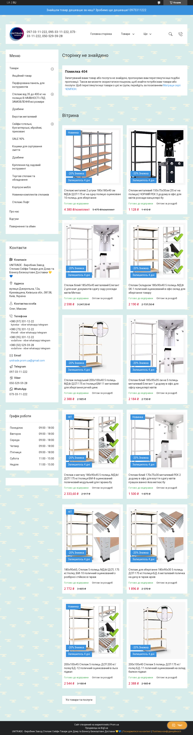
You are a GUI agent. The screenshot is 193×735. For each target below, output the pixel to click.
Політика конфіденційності (166, 731)
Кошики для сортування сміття (27, 148)
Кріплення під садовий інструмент (26, 167)
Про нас (14, 211)
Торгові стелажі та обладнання (23, 178)
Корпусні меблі (21, 187)
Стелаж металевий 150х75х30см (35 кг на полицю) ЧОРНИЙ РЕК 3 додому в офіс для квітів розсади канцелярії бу (155, 194)
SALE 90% (18, 138)
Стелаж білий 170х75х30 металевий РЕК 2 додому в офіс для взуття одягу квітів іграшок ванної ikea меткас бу (155, 478)
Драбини (18, 109)
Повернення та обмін (22, 226)
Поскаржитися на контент (137, 731)
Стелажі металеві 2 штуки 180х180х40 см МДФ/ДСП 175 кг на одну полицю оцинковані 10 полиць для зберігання (92, 194)
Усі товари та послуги (79, 699)
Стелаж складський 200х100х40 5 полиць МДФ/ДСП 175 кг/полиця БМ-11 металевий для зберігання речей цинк (91, 384)
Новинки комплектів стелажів (30, 194)
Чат (177, 725)
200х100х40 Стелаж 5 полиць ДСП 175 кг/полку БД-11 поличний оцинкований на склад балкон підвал (157, 668)
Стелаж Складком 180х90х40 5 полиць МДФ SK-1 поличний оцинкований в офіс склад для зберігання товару (157, 289)
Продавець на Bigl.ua (96, 728)
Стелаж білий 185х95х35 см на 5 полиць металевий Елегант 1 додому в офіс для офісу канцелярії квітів (153, 384)
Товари (126, 33)
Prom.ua (114, 724)
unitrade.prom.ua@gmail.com (27, 360)
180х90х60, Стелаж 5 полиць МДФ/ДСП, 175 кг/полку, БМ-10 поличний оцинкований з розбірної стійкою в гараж (91, 573)
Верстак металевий (24, 116)
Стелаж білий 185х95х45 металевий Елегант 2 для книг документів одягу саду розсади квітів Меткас (91, 289)
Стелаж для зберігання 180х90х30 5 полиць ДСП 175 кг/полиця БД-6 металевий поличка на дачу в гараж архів (157, 573)
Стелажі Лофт (20, 202)
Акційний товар (22, 75)
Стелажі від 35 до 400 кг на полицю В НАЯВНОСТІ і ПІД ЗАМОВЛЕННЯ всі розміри (29, 98)
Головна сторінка (101, 33)
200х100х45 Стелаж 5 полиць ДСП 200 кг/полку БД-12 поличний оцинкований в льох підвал (91, 668)
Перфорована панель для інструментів (28, 85)
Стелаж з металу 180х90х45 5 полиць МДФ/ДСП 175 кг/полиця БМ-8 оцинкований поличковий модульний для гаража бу (91, 478)
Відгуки (14, 218)
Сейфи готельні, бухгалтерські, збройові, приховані (27, 127)
